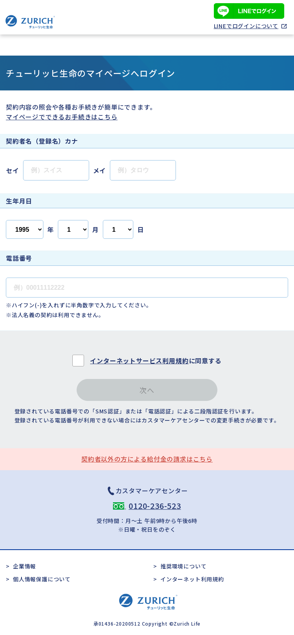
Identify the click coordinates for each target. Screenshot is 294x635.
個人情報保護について (42, 579)
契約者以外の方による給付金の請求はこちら (147, 459)
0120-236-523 (155, 505)
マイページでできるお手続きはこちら (62, 116)
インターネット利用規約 (192, 579)
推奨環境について (183, 566)
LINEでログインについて (246, 26)
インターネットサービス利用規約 (139, 360)
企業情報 (24, 566)
